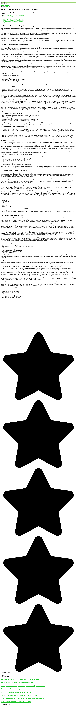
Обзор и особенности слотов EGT (11, 22)
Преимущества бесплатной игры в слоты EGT (13, 21)
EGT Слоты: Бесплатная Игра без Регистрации (14, 15)
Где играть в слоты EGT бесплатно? (11, 18)
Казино (7, 6)
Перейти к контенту (5, 1)
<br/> (28, 314)
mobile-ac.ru (3, 2)
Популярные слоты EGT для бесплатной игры (13, 20)
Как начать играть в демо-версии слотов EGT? (14, 19)
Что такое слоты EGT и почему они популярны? (14, 16)
